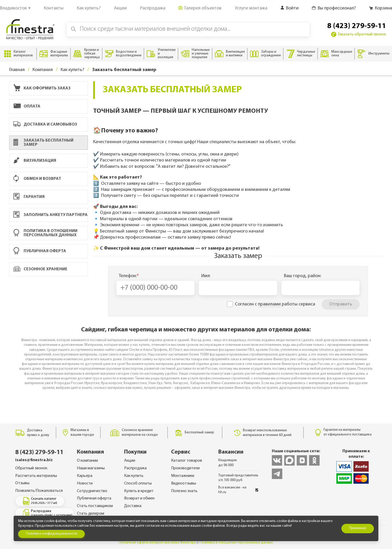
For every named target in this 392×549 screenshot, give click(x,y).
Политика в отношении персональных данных (49, 233)
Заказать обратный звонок (358, 34)
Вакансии (230, 452)
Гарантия (49, 197)
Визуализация (49, 160)
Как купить (134, 476)
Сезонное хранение (49, 269)
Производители (185, 468)
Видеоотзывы (183, 483)
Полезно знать (184, 491)
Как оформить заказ (49, 88)
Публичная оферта (49, 251)
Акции (129, 461)
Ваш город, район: (302, 275)
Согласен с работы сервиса (275, 304)
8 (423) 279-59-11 (356, 26)
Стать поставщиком (95, 506)
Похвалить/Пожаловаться (39, 491)
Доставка (132, 506)
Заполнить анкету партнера (50, 215)
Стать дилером (90, 514)
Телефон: (129, 275)
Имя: (205, 275)
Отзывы (22, 483)
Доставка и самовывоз (49, 124)
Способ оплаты (138, 483)
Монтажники (182, 476)
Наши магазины (91, 468)
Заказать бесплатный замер (43, 142)
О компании (87, 461)
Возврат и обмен (139, 498)
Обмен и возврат (49, 179)
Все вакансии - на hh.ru (238, 490)
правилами (269, 304)
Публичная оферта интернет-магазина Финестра (157, 543)
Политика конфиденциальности (51, 534)
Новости (85, 483)
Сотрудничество (92, 491)
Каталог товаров (186, 461)
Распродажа (135, 468)
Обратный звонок (31, 468)
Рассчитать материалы (36, 476)
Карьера (84, 476)
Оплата (49, 106)
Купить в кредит (138, 491)
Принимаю (357, 528)
